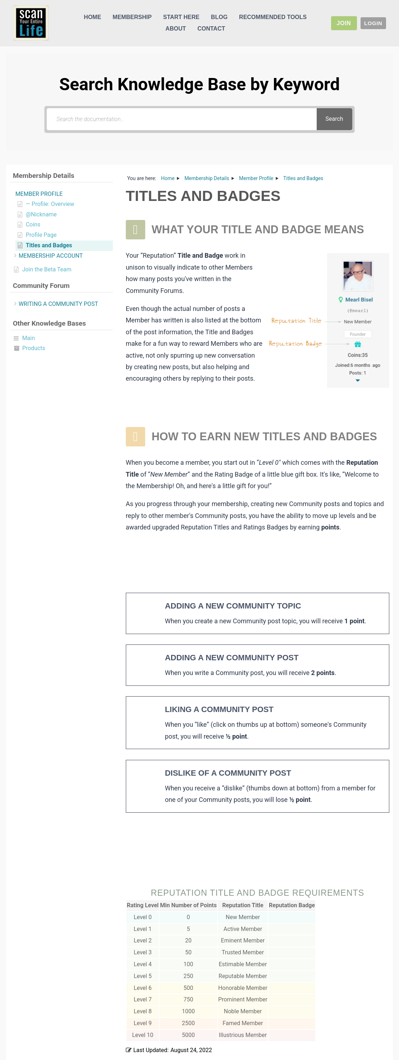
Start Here (181, 17)
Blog (219, 17)
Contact (211, 29)
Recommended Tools (273, 17)
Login (373, 23)
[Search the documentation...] (181, 119)
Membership (132, 17)
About (175, 29)
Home (92, 17)
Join (344, 23)
